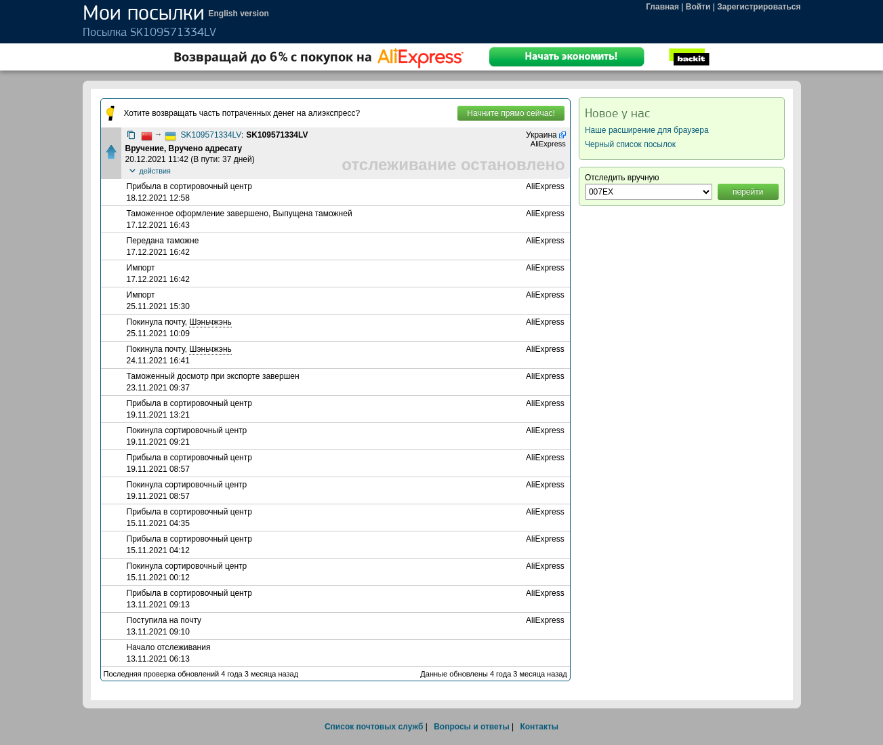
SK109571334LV (211, 135)
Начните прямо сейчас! (510, 113)
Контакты (539, 726)
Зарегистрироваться (758, 7)
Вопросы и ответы (471, 726)
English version (239, 13)
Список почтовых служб (374, 726)
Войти (698, 7)
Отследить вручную (622, 177)
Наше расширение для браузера (647, 130)
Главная (662, 7)
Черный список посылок (630, 144)
